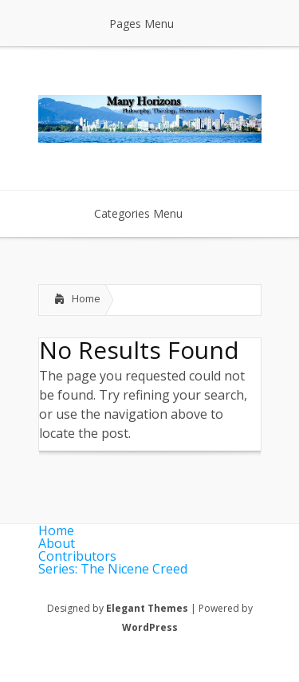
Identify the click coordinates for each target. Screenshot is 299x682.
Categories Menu (148, 213)
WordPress (150, 627)
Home (86, 298)
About (56, 543)
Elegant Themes (147, 608)
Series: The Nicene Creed (112, 569)
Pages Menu (151, 23)
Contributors (77, 556)
